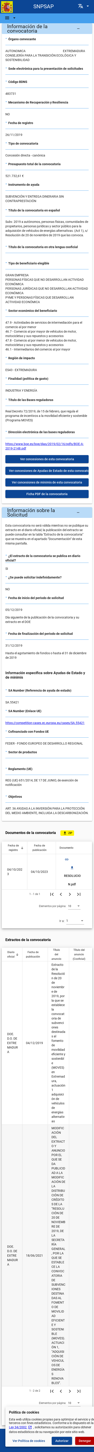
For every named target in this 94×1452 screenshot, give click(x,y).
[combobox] (74, 906)
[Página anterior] (60, 894)
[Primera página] (51, 894)
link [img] (67, 859)
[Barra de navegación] (11, 18)
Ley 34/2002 (20, 1427)
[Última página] (78, 894)
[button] (47, 28)
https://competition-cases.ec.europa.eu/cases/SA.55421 (45, 723)
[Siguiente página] (69, 894)
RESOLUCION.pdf (72, 876)
